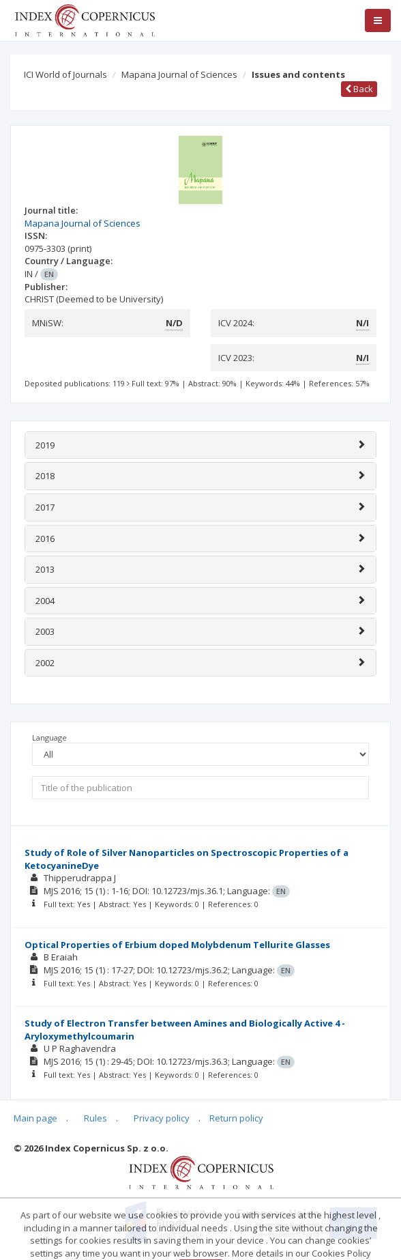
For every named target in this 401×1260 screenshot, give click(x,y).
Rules (95, 1118)
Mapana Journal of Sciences (179, 74)
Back (359, 89)
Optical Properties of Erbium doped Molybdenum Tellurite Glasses (177, 945)
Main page (35, 1118)
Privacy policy (162, 1118)
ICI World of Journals (65, 74)
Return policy (236, 1118)
